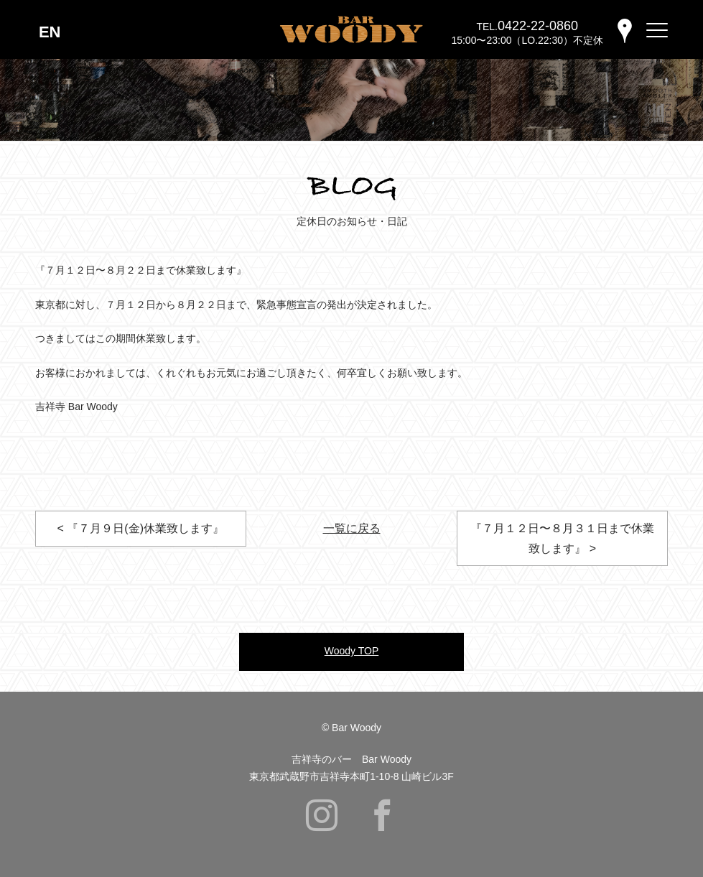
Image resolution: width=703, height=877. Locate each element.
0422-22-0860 (538, 26)
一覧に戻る (352, 528)
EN (50, 32)
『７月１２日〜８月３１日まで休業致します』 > (562, 538)
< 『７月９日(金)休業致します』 (140, 528)
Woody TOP (351, 650)
